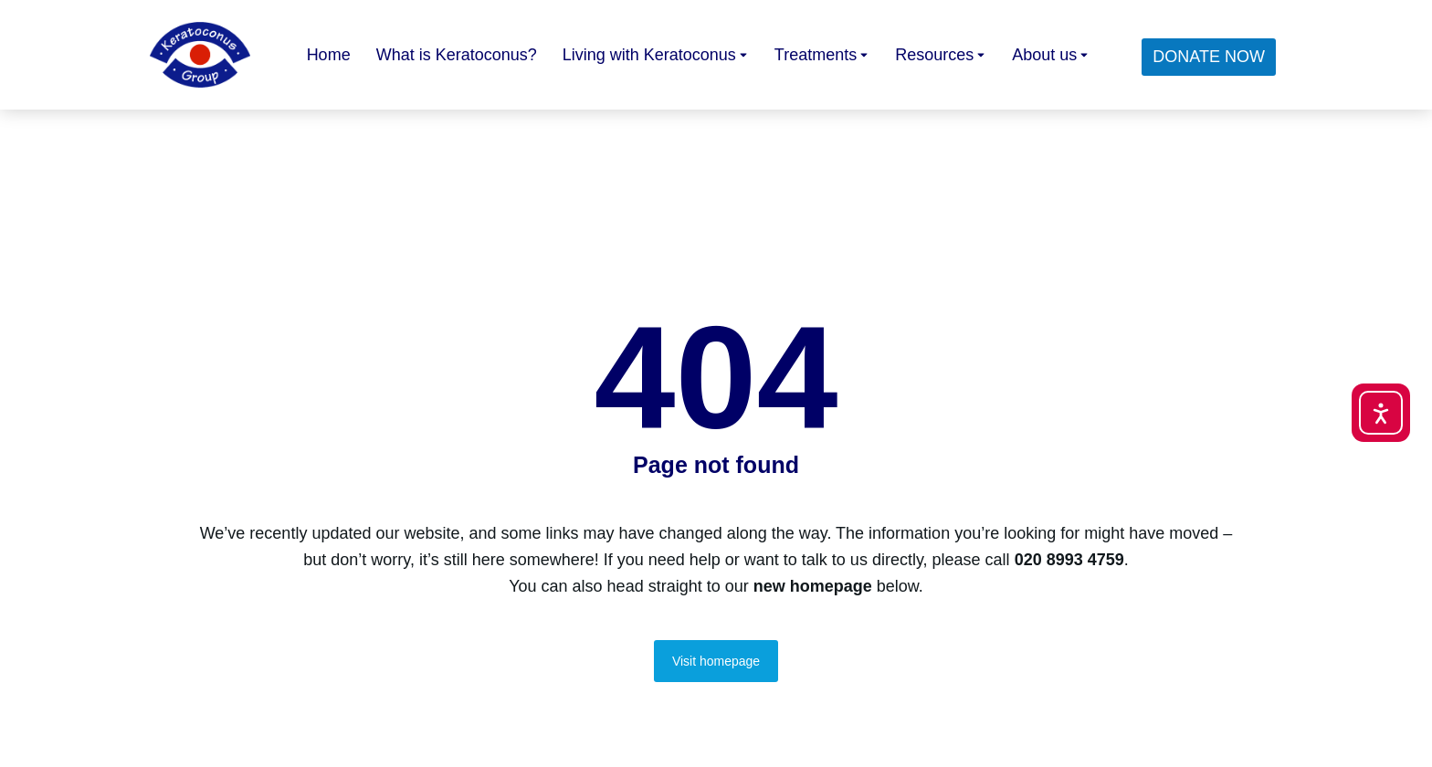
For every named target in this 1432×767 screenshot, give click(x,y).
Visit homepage (716, 661)
